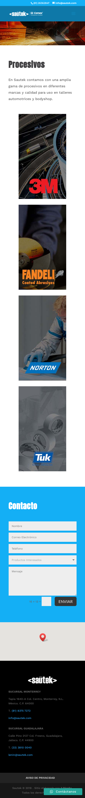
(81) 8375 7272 (21, 710)
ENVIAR (66, 601)
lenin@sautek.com (20, 754)
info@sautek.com (19, 718)
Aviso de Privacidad (40, 777)
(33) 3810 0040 (22, 747)
